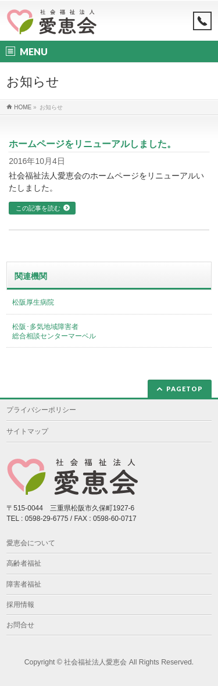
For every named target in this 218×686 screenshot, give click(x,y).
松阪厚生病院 (33, 302)
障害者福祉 (23, 584)
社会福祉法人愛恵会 (95, 662)
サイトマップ (27, 431)
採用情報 (20, 605)
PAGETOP (184, 388)
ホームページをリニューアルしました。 (92, 144)
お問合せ (20, 625)
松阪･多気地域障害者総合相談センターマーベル (54, 331)
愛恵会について (30, 543)
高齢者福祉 (23, 563)
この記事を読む (38, 208)
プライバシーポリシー (41, 410)
